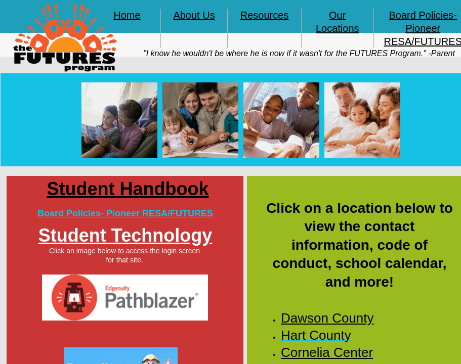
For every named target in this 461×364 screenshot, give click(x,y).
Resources (264, 15)
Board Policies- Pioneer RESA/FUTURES (125, 213)
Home (126, 15)
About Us (194, 15)
